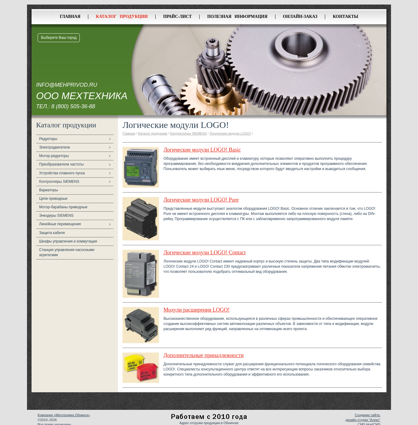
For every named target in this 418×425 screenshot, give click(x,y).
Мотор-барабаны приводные (63, 207)
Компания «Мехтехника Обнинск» (64, 415)
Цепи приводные (53, 198)
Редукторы (48, 139)
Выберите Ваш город (58, 37)
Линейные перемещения (60, 224)
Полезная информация (237, 16)
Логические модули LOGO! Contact (204, 252)
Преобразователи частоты (61, 164)
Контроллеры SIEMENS (59, 181)
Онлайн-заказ (300, 16)
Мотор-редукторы (54, 156)
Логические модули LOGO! (230, 133)
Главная (70, 16)
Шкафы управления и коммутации (68, 241)
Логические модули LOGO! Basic (202, 150)
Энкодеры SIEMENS (56, 215)
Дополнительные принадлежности (203, 355)
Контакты (345, 16)
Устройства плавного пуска (62, 173)
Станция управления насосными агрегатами (66, 252)
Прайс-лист (177, 16)
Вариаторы (48, 190)
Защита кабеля (52, 233)
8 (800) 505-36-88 (73, 106)
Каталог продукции (122, 16)
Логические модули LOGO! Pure (201, 200)
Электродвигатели (54, 147)
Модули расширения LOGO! (196, 310)
